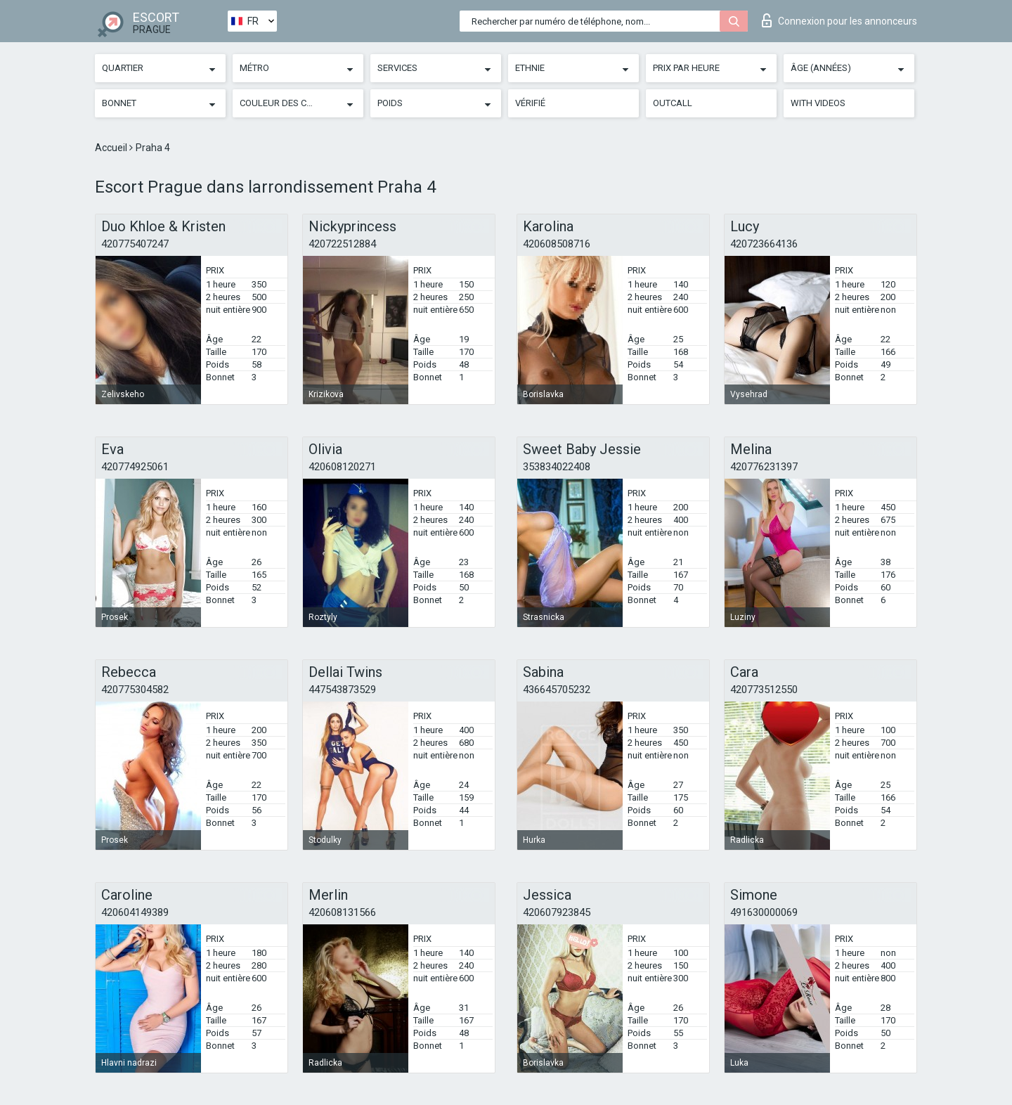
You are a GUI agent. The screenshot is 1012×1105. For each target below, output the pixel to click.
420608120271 (342, 466)
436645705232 (556, 689)
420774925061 (135, 466)
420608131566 (342, 912)
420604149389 (135, 912)
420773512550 (764, 689)
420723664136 (764, 244)
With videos (818, 103)
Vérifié (530, 103)
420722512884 (342, 244)
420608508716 (556, 244)
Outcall (672, 103)
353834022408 (556, 466)
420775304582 (135, 689)
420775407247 (135, 244)
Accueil (112, 147)
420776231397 (764, 466)
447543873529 (342, 689)
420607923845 (556, 912)
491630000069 (764, 912)
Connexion (839, 20)
